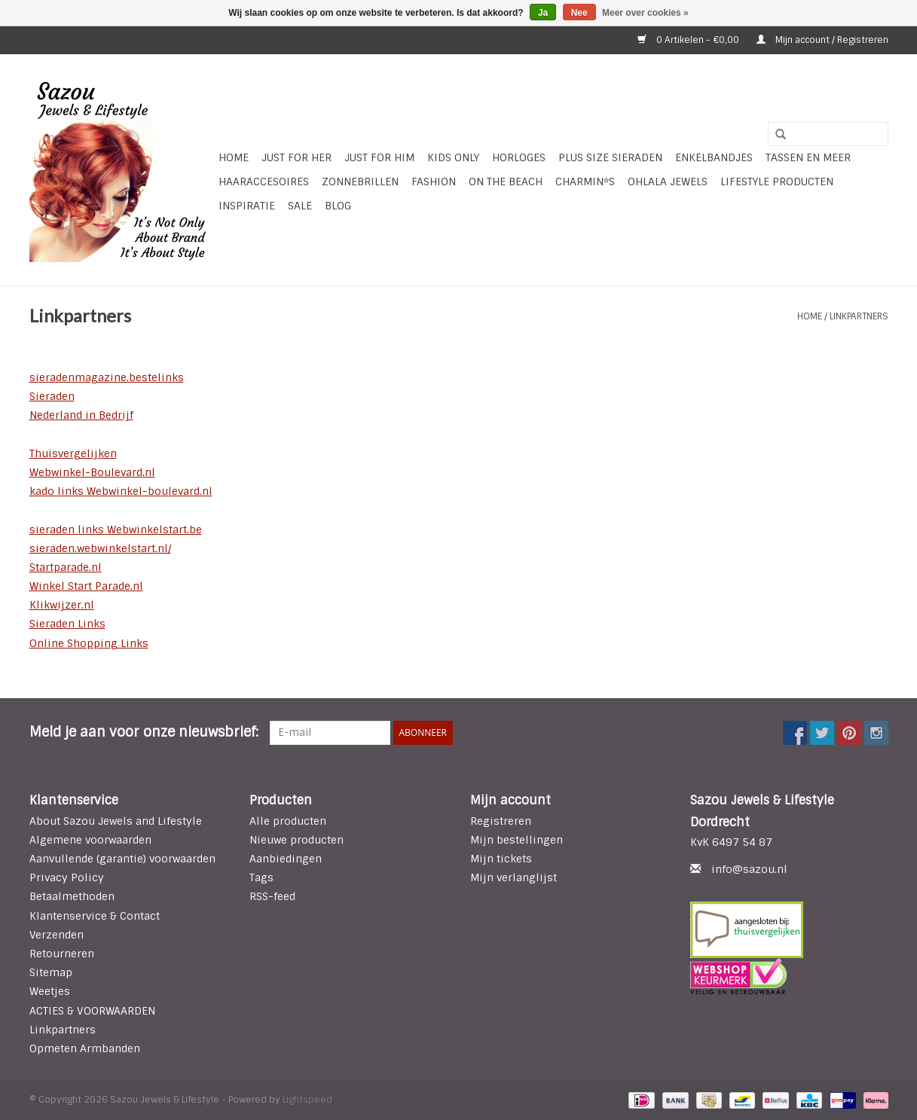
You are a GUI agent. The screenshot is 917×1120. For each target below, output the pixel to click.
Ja (543, 13)
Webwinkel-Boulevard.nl (92, 472)
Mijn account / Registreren (822, 40)
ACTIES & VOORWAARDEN (92, 1011)
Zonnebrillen (360, 181)
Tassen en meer (808, 157)
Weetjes (49, 991)
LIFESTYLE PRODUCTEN (776, 181)
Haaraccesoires (264, 181)
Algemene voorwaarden (90, 840)
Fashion (433, 181)
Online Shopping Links (88, 643)
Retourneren (61, 953)
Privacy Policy (66, 877)
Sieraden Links (67, 623)
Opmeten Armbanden (84, 1048)
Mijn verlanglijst (513, 877)
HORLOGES (519, 157)
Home (234, 157)
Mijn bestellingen (516, 840)
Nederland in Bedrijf (81, 415)
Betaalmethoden (72, 896)
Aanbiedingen (285, 858)
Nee (579, 13)
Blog (338, 205)
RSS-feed (272, 896)
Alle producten (287, 821)
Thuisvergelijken (73, 453)
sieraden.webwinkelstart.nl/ (100, 548)
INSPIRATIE (247, 205)
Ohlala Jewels (668, 181)
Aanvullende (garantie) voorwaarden (122, 858)
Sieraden (52, 396)
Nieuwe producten (296, 840)
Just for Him (379, 157)
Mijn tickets (501, 858)
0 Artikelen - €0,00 (689, 40)
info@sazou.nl (749, 869)
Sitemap (50, 972)
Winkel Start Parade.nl (86, 586)
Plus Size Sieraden (610, 157)
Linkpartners (859, 316)
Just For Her (296, 157)
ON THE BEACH (506, 181)
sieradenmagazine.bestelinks (106, 377)
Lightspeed (307, 1100)
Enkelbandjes (714, 157)
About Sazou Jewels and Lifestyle (115, 821)
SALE (300, 205)
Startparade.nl (65, 567)
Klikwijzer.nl (61, 605)
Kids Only (453, 157)
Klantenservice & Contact (94, 916)
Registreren (500, 821)
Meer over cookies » (645, 13)
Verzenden (56, 934)
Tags (261, 877)
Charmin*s (585, 181)
